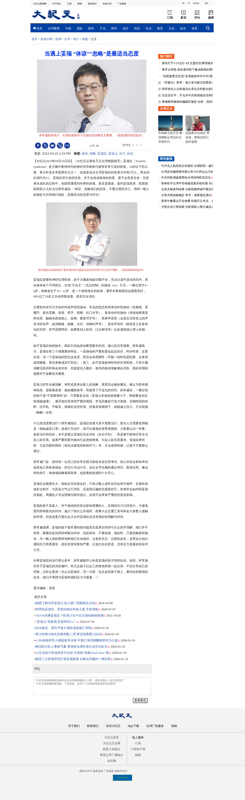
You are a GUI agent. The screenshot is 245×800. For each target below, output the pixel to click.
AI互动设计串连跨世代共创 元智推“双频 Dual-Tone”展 (72, 653)
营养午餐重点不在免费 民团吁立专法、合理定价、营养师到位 (201, 200)
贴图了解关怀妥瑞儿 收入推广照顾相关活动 (65, 603)
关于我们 (57, 3)
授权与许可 (85, 771)
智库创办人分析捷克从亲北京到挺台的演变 (190, 88)
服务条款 (98, 771)
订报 (69, 3)
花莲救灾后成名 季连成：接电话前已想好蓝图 (197, 137)
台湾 (67, 39)
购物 (79, 3)
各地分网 (46, 39)
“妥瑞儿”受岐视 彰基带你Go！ (56, 621)
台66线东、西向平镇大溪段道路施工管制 (63, 628)
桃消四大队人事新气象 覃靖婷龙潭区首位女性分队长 (72, 646)
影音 (183, 17)
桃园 (85, 39)
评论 (197, 17)
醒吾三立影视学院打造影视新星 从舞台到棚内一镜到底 (73, 659)
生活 (148, 28)
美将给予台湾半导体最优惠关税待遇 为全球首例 (192, 183)
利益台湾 (107, 3)
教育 (160, 28)
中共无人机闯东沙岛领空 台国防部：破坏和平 (190, 165)
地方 (126, 28)
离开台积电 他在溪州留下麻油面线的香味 (189, 69)
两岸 (114, 28)
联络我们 (92, 3)
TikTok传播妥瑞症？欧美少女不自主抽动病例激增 (69, 615)
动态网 (111, 761)
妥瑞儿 (113, 153)
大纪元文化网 (111, 743)
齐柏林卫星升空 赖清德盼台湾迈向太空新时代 (170, 137)
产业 (103, 28)
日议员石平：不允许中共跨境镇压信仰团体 (190, 95)
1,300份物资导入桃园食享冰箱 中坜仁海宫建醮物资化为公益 (77, 640)
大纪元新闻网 (40, 3)
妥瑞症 (102, 153)
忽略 (93, 153)
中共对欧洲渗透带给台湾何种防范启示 (186, 177)
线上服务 (138, 737)
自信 (130, 153)
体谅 (85, 153)
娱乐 (183, 28)
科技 (137, 28)
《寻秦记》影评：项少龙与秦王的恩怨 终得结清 (193, 82)
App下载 (133, 726)
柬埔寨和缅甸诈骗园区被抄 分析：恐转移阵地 (192, 101)
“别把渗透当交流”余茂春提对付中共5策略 (189, 76)
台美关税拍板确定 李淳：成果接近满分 (186, 195)
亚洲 (58, 39)
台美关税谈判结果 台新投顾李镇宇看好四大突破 (192, 189)
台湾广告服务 (155, 726)
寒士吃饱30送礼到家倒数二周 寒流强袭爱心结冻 (68, 634)
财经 (91, 28)
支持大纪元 (113, 726)
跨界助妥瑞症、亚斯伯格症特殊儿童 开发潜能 (67, 609)
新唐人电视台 (111, 749)
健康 (211, 17)
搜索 (208, 28)
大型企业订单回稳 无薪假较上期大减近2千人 (190, 206)
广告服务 (122, 3)
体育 (194, 28)
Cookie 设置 (122, 777)
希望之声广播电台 (111, 755)
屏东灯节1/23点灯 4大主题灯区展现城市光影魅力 (193, 63)
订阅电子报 (138, 749)
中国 (68, 28)
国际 (80, 28)
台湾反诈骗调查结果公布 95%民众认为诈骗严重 (192, 171)
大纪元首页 (111, 737)
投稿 (174, 726)
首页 (39, 28)
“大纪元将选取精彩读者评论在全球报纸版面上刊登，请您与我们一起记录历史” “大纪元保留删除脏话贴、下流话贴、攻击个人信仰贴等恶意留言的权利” (92, 686)
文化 (171, 28)
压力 (122, 153)
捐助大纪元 (120, 771)
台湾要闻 (54, 28)
